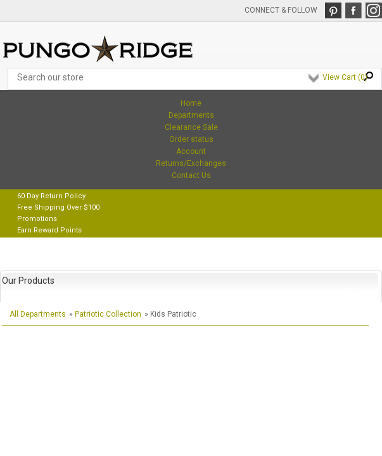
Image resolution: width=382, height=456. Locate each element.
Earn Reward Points (49, 230)
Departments (191, 115)
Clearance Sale (191, 127)
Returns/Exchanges (191, 163)
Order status (191, 139)
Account (191, 151)
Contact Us (191, 175)
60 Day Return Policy (51, 196)
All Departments (38, 314)
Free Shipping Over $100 (58, 207)
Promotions (37, 219)
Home (191, 103)
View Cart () (344, 77)
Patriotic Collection (108, 314)
